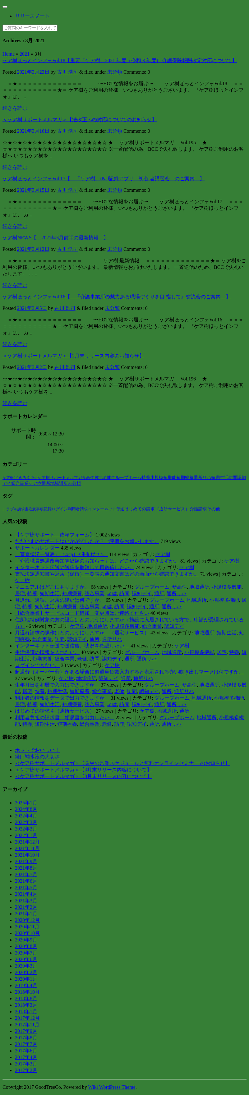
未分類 (114, 72)
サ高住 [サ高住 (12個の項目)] (88, 477)
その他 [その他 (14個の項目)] (213, 509)
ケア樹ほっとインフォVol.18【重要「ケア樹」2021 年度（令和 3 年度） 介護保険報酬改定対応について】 (119, 60)
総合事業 (94, 593)
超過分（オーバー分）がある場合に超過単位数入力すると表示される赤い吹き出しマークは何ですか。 (129, 671)
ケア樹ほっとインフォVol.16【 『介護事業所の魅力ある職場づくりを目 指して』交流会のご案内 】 (116, 296)
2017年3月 (26, 1063)
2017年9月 (26, 1031)
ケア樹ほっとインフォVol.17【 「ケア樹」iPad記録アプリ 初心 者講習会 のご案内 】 (103, 178)
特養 (32, 593)
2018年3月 (26, 1005)
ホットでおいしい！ (37, 750)
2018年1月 (26, 1011)
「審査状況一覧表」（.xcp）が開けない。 (61, 554)
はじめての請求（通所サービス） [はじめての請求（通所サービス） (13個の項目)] (157, 509)
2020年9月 (26, 939)
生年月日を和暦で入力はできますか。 (57, 685)
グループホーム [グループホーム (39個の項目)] (126, 477)
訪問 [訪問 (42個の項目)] (232, 477)
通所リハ (177, 593)
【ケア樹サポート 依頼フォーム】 (55, 534)
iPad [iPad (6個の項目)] (34, 478)
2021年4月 (26, 894)
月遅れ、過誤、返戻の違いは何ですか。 (59, 600)
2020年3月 (26, 965)
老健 (112, 593)
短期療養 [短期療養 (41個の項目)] (185, 477)
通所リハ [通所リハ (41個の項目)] (202, 477)
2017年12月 (27, 1018)
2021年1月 (26, 913)
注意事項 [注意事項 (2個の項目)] (36, 509)
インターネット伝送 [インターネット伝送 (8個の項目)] (106, 509)
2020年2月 (26, 972)
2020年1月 (26, 979)
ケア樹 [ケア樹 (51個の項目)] (35, 483)
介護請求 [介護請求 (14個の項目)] (198, 509)
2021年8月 (26, 868)
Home (8, 54)
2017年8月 (26, 1037)
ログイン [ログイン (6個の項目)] (60, 509)
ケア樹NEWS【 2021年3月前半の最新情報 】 (55, 237)
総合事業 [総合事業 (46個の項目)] (20, 483)
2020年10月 (27, 933)
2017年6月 (26, 1050)
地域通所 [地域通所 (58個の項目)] (59, 483)
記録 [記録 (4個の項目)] (48, 509)
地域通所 (199, 587)
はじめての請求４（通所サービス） (55, 711)
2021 (25, 54)
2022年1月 (26, 835)
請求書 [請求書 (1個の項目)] (23, 509)
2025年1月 (26, 802)
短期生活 (50, 593)
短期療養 (72, 593)
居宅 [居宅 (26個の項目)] (98, 477)
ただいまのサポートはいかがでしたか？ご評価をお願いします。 (87, 541)
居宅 (20, 593)
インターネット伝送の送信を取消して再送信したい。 (74, 567)
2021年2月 (26, 907)
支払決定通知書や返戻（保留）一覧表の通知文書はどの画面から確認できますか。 (107, 574)
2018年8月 (26, 998)
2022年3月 (26, 822)
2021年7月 (26, 874)
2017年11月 (27, 1024)
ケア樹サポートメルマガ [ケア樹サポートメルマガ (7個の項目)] (60, 478)
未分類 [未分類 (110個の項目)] (74, 483)
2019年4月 (26, 985)
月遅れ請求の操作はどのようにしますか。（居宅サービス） (82, 632)
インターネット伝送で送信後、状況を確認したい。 (72, 645)
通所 (159, 593)
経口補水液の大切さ (37, 756)
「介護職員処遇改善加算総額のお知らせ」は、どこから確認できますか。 (97, 561)
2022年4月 (26, 815)
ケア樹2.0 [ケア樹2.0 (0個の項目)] (10, 478)
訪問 (124, 593)
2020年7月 (26, 952)
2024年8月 (26, 809)
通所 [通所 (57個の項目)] (46, 483)
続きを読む (14, 108)
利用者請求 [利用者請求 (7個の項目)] (78, 509)
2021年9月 (26, 861)
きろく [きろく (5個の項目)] (24, 478)
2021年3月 (26, 900)
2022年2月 (26, 828)
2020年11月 (27, 926)
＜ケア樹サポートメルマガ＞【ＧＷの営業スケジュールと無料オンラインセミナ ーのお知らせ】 (122, 763)
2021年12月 (27, 841)
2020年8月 (26, 946)
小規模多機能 (227, 587)
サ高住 (179, 587)
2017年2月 (26, 1070)
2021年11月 (27, 848)
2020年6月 (26, 959)
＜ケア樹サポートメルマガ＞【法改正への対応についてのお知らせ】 (79, 119)
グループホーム (152, 587)
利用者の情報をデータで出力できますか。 (62, 698)
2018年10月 (27, 992)
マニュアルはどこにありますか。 (52, 587)
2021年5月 (26, 887)
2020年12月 (27, 920)
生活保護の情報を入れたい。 (47, 652)
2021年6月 (26, 881)
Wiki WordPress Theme (112, 1087)
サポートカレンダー (37, 547)
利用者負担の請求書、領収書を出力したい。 (64, 717)
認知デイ (142, 593)
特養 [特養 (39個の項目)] (145, 477)
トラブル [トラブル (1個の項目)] (9, 509)
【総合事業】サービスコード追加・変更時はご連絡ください (82, 613)
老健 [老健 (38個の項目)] (106, 477)
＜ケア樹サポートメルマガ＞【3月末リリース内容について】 (83, 769)
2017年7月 (26, 1044)
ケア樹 (162, 554)
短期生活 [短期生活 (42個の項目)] (219, 477)
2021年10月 (27, 855)
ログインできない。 (37, 665)
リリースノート (32, 16)
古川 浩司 (67, 72)
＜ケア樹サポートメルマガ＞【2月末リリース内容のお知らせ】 (73, 355)
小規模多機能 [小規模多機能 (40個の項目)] (163, 477)
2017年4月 (26, 1057)
